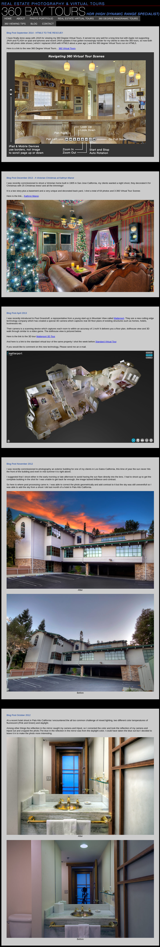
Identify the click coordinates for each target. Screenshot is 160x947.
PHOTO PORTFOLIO (41, 18)
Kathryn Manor (31, 196)
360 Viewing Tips (15, 23)
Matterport (119, 318)
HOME (8, 18)
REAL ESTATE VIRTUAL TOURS (76, 18)
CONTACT (48, 23)
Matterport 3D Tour (45, 336)
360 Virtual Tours (67, 48)
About (21, 18)
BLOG (34, 23)
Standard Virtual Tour (105, 341)
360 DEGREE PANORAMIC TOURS (118, 18)
